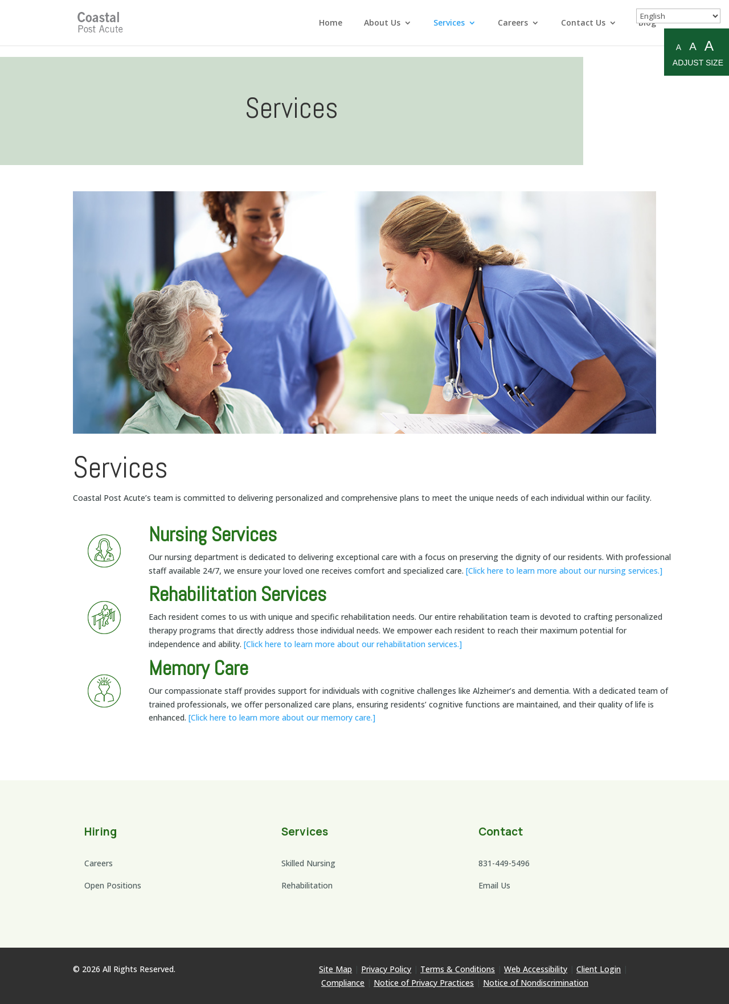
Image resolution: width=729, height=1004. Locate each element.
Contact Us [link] (583, 23)
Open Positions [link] (112, 885)
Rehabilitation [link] (307, 885)
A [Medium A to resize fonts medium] (693, 46)
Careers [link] (513, 23)
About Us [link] (382, 23)
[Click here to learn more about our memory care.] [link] (282, 717)
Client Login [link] (598, 969)
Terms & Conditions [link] (457, 969)
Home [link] (330, 23)
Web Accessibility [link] (535, 969)
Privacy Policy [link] (386, 969)
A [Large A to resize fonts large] (709, 46)
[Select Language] (678, 16)
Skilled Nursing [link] (308, 863)
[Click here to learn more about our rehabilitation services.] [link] (353, 644)
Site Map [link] (335, 969)
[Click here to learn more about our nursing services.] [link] (564, 570)
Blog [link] (647, 23)
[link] (101, 22)
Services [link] (449, 23)
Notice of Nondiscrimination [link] (535, 982)
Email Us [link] (494, 885)
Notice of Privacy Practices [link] (424, 982)
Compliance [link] (342, 982)
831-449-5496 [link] (504, 863)
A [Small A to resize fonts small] (678, 47)
